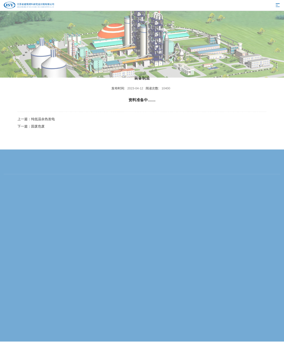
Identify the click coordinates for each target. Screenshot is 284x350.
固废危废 (38, 126)
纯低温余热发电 (43, 119)
